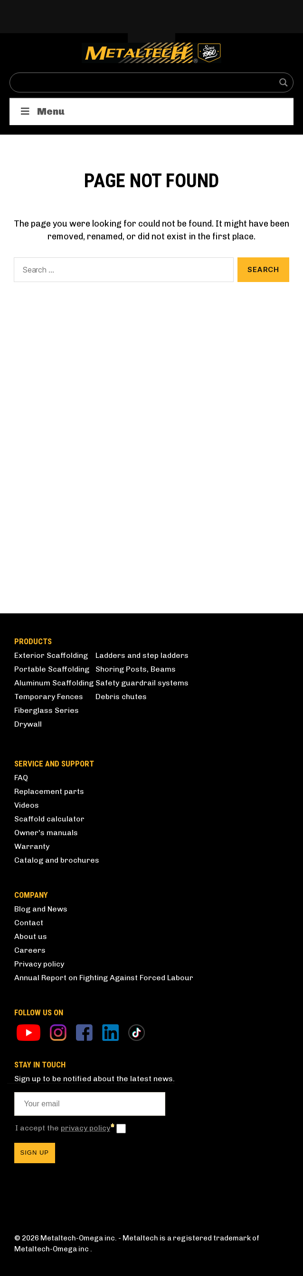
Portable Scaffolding (51, 669)
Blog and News (40, 908)
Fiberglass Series (46, 710)
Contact (28, 922)
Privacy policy (39, 963)
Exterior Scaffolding (51, 655)
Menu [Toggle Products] (42, 111)
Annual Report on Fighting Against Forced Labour (103, 977)
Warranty (31, 846)
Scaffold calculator (49, 818)
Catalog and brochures (56, 860)
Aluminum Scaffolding (54, 682)
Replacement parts (49, 791)
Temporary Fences (48, 696)
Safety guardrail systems (142, 682)
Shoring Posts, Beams (135, 669)
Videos (26, 805)
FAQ (21, 777)
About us (30, 936)
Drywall (28, 724)
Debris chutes (121, 696)
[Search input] (145, 82)
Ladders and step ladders (142, 655)
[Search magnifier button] (283, 82)
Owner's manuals (46, 832)
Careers (30, 950)
